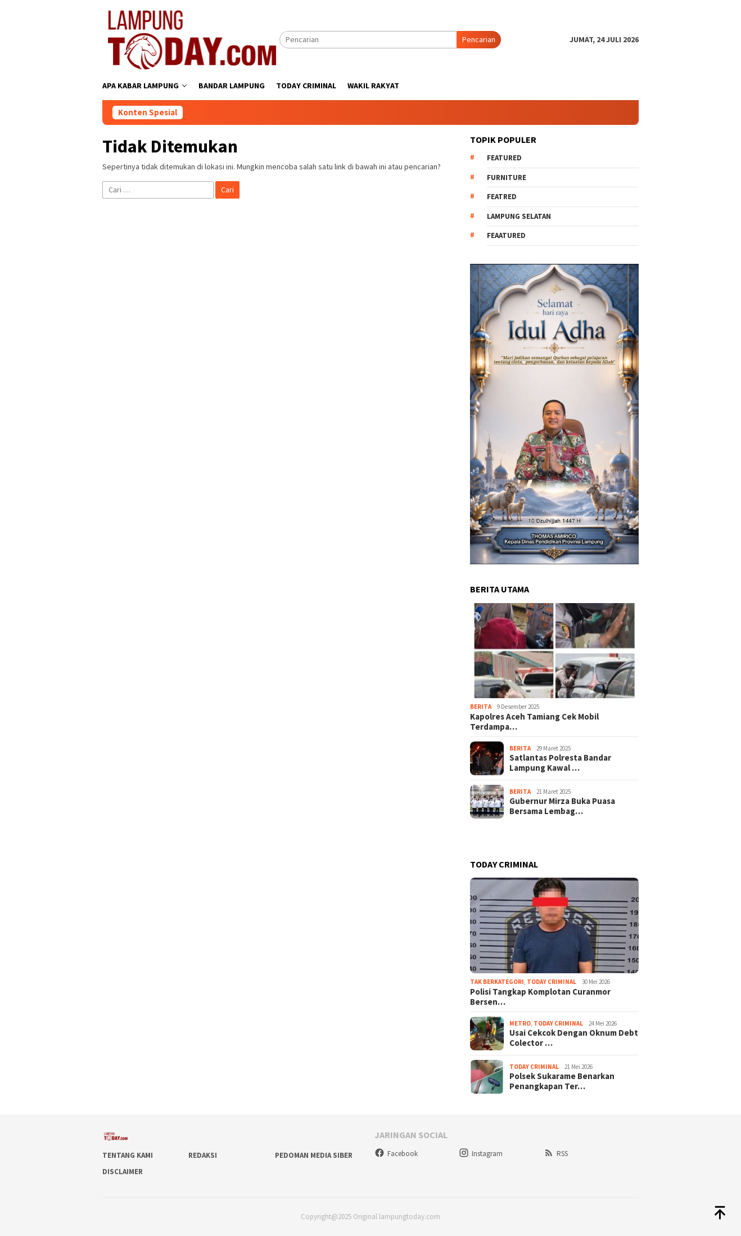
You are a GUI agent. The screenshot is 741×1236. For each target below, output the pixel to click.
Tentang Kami (127, 1155)
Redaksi (202, 1155)
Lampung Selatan (519, 216)
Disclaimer (122, 1171)
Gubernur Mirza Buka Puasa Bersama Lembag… (562, 806)
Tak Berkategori (497, 982)
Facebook (396, 1153)
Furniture (506, 177)
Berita (480, 707)
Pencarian (478, 39)
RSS (556, 1153)
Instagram (481, 1153)
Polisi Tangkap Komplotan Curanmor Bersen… (540, 997)
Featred (502, 196)
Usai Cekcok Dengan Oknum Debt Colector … (573, 1038)
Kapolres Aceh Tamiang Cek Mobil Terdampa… (534, 722)
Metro (520, 1023)
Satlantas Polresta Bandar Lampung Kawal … (560, 763)
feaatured (506, 235)
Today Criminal (551, 982)
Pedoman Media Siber (314, 1155)
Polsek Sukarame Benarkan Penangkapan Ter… (562, 1081)
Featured (504, 158)
